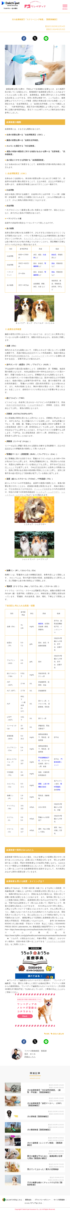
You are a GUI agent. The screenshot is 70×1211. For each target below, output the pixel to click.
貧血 (39, 181)
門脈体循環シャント (58, 762)
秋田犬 (42, 236)
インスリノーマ (38, 356)
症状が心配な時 (58, 1034)
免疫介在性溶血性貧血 (16, 405)
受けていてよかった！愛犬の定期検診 (43, 1169)
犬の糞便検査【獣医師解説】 (39, 1130)
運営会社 (28, 1200)
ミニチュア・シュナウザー (48, 492)
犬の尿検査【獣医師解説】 (38, 1116)
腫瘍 (12, 359)
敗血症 (54, 255)
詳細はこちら (30, 1057)
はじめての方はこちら (14, 1200)
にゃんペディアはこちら (33, 1203)
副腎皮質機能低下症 (20, 356)
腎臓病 (39, 467)
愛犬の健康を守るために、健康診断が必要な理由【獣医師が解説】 (44, 1157)
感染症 (51, 181)
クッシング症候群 (42, 489)
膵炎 (59, 446)
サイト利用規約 (59, 1200)
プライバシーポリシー (42, 1200)
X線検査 (61, 863)
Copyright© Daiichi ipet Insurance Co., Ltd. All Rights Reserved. (35, 1209)
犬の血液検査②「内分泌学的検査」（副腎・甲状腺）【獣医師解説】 (43, 1091)
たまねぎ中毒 (33, 405)
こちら (58, 989)
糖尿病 (30, 353)
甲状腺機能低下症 (16, 489)
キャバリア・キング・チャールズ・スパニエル (43, 239)
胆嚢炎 (57, 405)
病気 (47, 1034)
